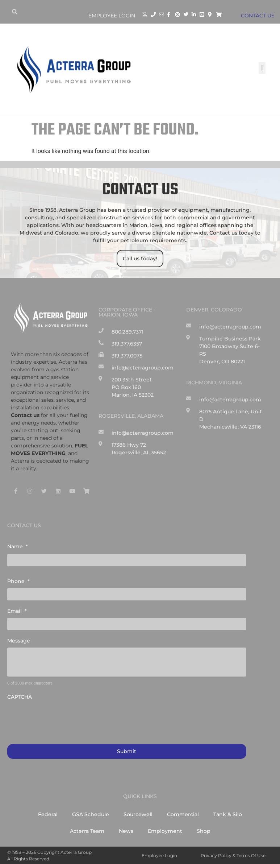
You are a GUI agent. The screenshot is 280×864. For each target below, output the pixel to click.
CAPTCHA (19, 697)
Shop (203, 831)
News (126, 831)
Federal (48, 814)
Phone (18, 581)
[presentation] (62, 718)
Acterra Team (87, 831)
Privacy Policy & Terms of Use (233, 855)
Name (17, 546)
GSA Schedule (90, 814)
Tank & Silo (227, 814)
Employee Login (111, 15)
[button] (262, 68)
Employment (165, 831)
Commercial (183, 814)
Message (18, 640)
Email (17, 611)
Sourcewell (138, 814)
